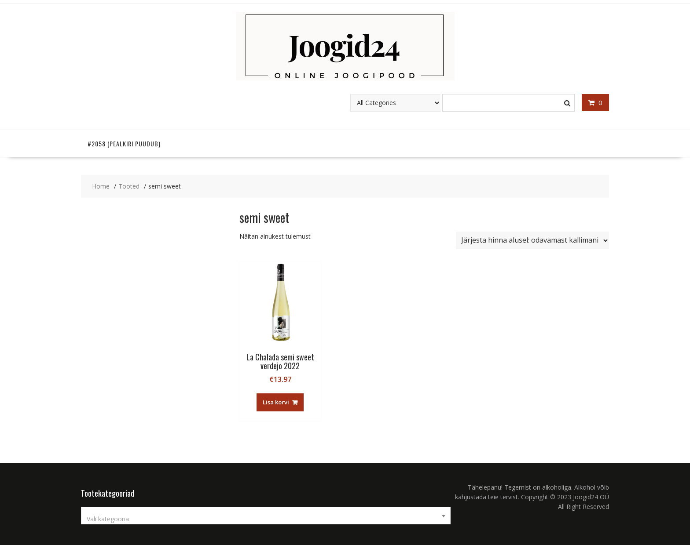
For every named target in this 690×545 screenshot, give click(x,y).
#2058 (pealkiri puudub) (124, 143)
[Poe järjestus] (532, 240)
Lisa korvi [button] (276, 402)
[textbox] (265, 519)
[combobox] (266, 515)
